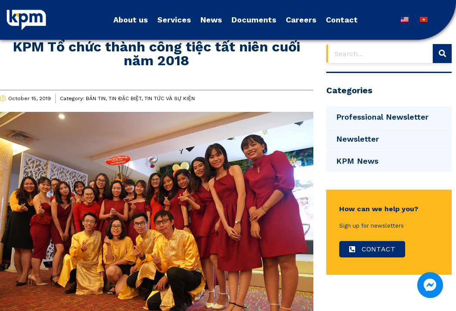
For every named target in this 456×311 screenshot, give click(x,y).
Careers (301, 19)
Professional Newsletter (382, 116)
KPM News (357, 160)
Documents (253, 19)
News (211, 19)
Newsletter (357, 138)
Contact (342, 19)
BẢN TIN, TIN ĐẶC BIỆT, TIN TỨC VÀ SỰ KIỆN (140, 98)
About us (130, 19)
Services (174, 19)
